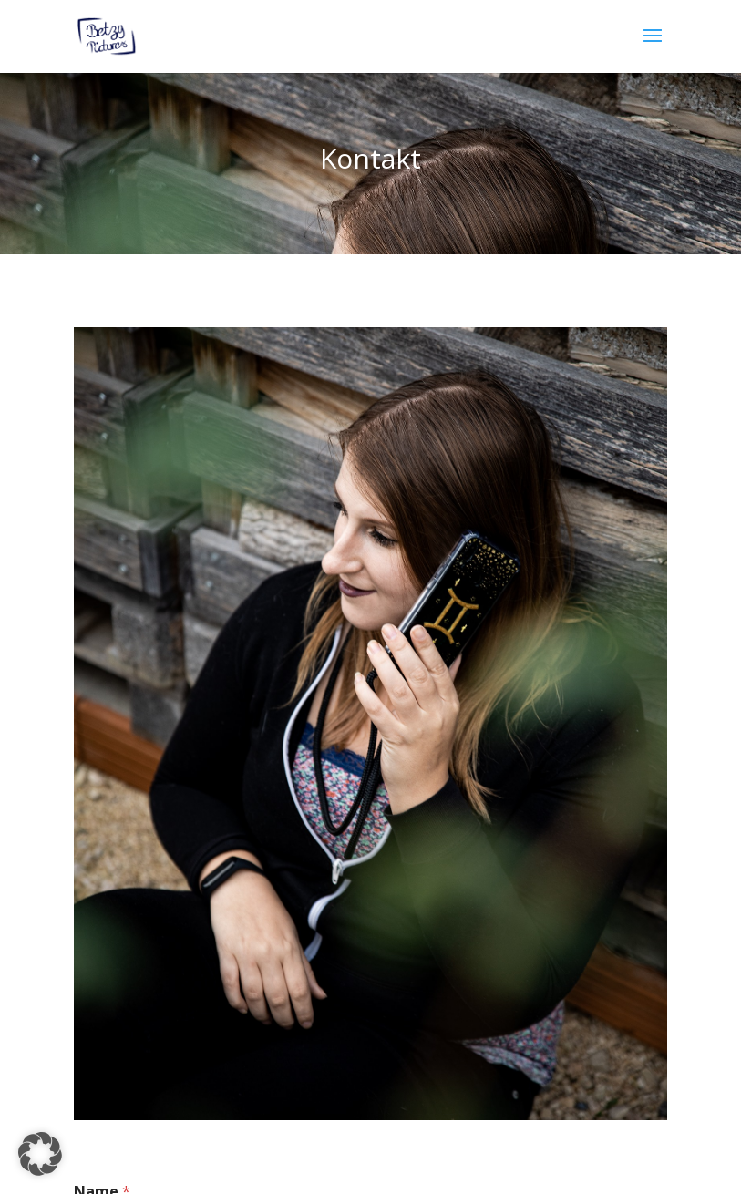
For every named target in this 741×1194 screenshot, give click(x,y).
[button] (40, 1154)
